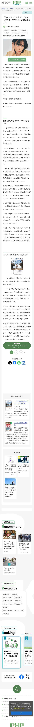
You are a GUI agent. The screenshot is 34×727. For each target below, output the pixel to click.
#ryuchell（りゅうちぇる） (10, 30)
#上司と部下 (18, 600)
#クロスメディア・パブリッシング (12, 604)
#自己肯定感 (23, 30)
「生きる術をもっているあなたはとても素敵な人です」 (17, 345)
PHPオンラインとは (10, 698)
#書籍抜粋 (6, 594)
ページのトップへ (17, 690)
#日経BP (5, 607)
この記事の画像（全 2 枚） (18, 59)
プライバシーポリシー (19, 708)
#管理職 (5, 613)
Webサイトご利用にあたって (13, 716)
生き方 (27, 12)
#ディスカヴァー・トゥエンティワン (13, 610)
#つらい (24, 33)
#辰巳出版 (17, 597)
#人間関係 (6, 33)
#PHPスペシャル (7, 600)
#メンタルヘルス (16, 33)
